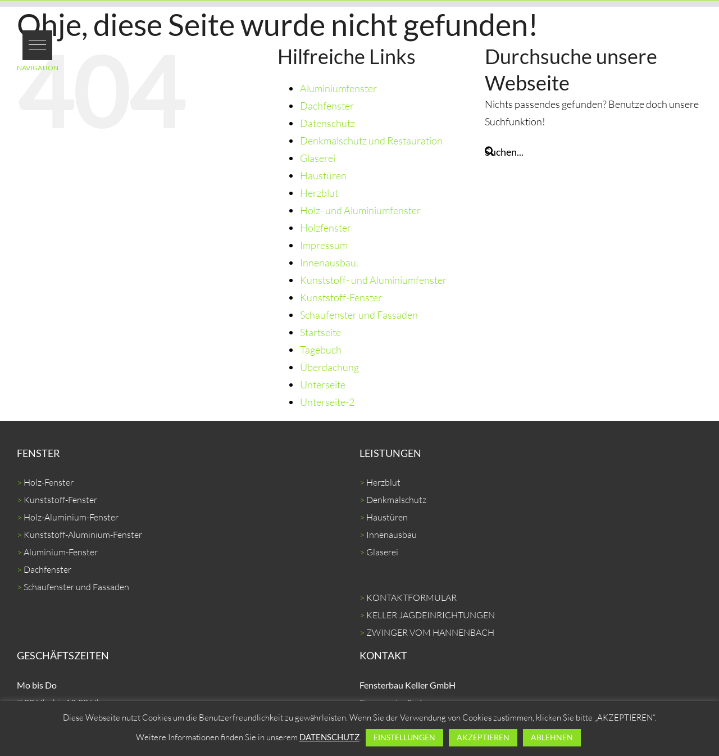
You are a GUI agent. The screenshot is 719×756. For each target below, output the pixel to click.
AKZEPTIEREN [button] (483, 737)
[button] (37, 45)
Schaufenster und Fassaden (359, 315)
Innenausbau (391, 534)
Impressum (324, 245)
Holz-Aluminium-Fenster (71, 517)
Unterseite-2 (327, 402)
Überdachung (329, 367)
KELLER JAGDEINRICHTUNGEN (430, 615)
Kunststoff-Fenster (341, 297)
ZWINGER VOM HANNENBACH (430, 632)
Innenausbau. (329, 262)
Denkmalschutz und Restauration (371, 140)
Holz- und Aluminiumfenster (360, 210)
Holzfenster (325, 227)
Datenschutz (327, 123)
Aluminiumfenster (338, 88)
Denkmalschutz (396, 499)
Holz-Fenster (49, 482)
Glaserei (317, 158)
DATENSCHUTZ (329, 737)
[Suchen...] (593, 152)
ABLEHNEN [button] (552, 737)
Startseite (320, 332)
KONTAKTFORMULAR (411, 597)
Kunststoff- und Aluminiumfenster (373, 280)
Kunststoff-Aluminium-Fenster (83, 534)
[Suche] (489, 151)
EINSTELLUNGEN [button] (404, 737)
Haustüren (323, 175)
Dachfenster (327, 105)
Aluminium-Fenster (61, 552)
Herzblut (319, 193)
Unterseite (322, 384)
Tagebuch (321, 349)
